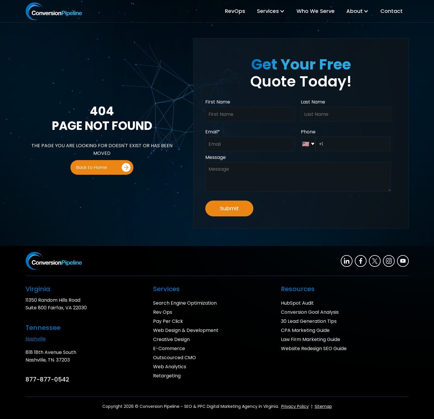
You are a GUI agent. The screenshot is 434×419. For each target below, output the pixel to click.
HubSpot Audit (297, 303)
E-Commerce (169, 348)
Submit (229, 208)
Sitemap (323, 406)
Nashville (36, 338)
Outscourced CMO (174, 357)
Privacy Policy (295, 406)
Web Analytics (169, 366)
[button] (271, 11)
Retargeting (167, 375)
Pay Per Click (168, 321)
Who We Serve (315, 11)
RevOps (235, 11)
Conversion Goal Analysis (310, 312)
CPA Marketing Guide (305, 330)
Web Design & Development (185, 330)
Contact (391, 11)
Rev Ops (162, 312)
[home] (54, 11)
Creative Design (171, 339)
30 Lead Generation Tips (309, 321)
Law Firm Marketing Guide (310, 339)
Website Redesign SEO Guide (314, 348)
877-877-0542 (47, 379)
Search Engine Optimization (185, 303)
